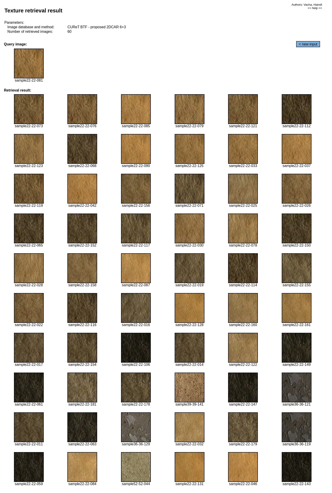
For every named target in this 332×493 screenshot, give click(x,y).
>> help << (315, 8)
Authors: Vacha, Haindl (307, 4)
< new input (308, 44)
